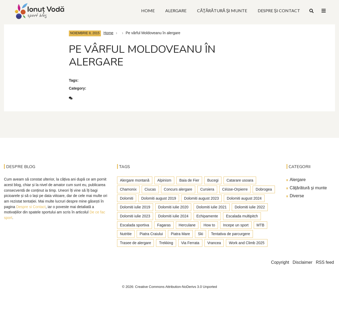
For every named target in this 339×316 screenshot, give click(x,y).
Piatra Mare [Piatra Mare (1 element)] (180, 234)
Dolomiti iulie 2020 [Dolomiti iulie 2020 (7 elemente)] (173, 207)
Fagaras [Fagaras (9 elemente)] (164, 225)
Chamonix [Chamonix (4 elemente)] (128, 189)
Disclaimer (303, 262)
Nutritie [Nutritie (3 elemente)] (126, 234)
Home (108, 33)
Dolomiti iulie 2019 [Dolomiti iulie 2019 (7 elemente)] (135, 207)
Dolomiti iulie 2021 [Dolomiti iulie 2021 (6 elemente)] (212, 207)
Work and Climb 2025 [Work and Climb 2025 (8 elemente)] (246, 243)
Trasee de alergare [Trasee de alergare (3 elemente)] (135, 243)
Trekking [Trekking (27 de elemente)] (166, 243)
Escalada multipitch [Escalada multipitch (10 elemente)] (242, 216)
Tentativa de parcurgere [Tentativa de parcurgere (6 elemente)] (230, 234)
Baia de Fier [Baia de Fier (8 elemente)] (189, 180)
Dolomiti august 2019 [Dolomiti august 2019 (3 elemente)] (158, 198)
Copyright (280, 262)
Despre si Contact (31, 207)
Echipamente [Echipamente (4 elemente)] (207, 216)
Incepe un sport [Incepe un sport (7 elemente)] (236, 225)
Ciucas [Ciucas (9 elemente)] (150, 189)
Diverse (297, 196)
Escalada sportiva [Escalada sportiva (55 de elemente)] (134, 225)
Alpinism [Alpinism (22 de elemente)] (164, 180)
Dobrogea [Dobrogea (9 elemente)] (264, 189)
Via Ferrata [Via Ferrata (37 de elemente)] (190, 243)
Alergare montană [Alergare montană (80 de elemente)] (134, 180)
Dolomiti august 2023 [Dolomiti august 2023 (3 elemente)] (201, 198)
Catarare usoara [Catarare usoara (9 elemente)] (239, 180)
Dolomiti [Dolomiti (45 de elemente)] (126, 198)
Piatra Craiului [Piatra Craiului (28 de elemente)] (151, 234)
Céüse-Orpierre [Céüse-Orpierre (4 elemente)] (235, 189)
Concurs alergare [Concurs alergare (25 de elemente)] (178, 189)
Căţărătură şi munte (308, 188)
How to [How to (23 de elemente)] (209, 225)
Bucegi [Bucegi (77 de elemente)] (212, 180)
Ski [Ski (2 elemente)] (200, 234)
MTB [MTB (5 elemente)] (261, 225)
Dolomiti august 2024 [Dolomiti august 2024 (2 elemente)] (244, 198)
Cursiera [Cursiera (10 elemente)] (207, 189)
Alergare (298, 179)
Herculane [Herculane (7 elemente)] (187, 225)
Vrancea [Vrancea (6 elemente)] (214, 243)
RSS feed (325, 262)
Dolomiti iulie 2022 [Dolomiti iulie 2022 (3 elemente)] (250, 207)
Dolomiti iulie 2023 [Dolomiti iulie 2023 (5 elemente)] (135, 216)
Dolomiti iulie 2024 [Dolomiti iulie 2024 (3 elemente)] (173, 216)
